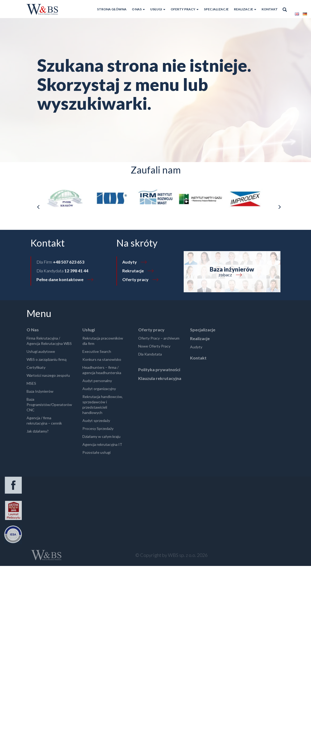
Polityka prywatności (159, 369)
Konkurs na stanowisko (101, 359)
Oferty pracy (185, 9)
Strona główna (112, 9)
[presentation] (38, 207)
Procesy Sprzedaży (98, 428)
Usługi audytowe (41, 351)
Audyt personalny (97, 380)
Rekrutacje (133, 270)
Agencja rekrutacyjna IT (102, 444)
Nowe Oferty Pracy (154, 346)
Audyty (129, 261)
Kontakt (270, 9)
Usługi (157, 9)
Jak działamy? (38, 431)
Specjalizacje (216, 9)
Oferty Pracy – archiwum (158, 338)
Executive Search (96, 351)
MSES (31, 383)
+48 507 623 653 (68, 261)
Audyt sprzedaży (96, 420)
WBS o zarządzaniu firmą (46, 359)
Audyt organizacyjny (99, 388)
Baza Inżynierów (40, 391)
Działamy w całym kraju (101, 436)
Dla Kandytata (150, 354)
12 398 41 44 (76, 270)
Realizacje (245, 9)
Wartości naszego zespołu (48, 375)
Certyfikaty (36, 367)
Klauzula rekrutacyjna (159, 378)
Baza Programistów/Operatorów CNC (49, 404)
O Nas (138, 9)
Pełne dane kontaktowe (59, 279)
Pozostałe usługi (96, 452)
